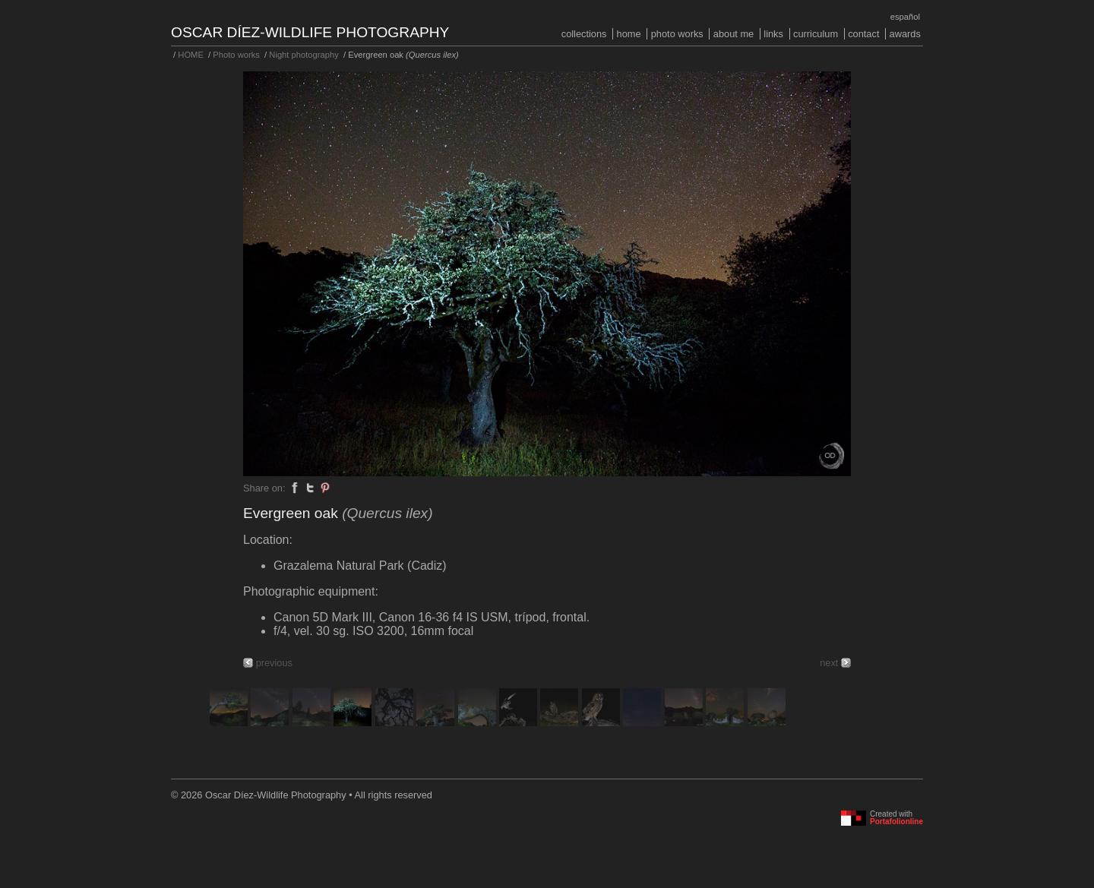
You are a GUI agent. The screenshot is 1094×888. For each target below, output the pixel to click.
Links (773, 34)
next (829, 662)
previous (274, 662)
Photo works (677, 34)
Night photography (303, 54)
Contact (863, 34)
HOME (629, 34)
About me (733, 34)
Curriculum (815, 34)
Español (905, 16)
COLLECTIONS (584, 34)
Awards (905, 34)
